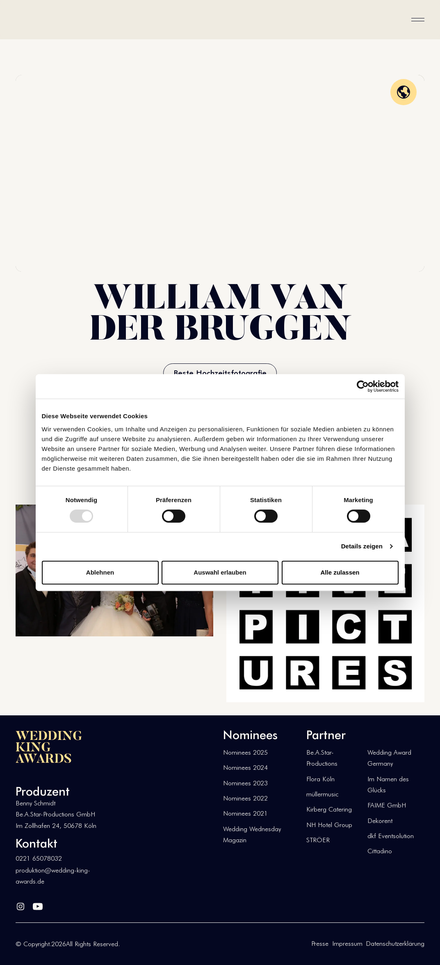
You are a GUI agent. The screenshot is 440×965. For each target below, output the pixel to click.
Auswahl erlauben (220, 572)
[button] (417, 19)
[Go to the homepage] (49, 747)
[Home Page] (42, 19)
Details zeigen (362, 546)
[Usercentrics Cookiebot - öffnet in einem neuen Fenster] (363, 386)
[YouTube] (38, 904)
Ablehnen (100, 572)
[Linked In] (20, 904)
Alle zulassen (339, 572)
